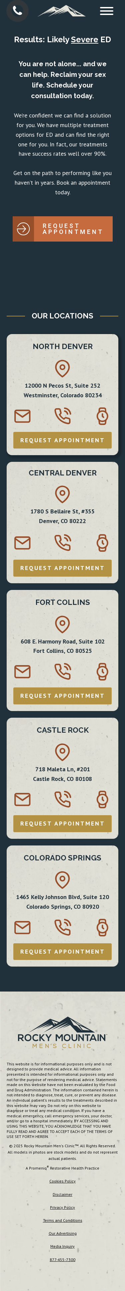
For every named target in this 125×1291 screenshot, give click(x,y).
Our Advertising (63, 1233)
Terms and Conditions (62, 1220)
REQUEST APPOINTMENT (62, 440)
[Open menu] (106, 11)
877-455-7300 (62, 1259)
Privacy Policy (62, 1207)
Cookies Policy (62, 1181)
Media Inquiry (62, 1246)
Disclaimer (62, 1194)
